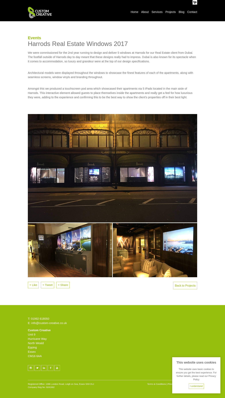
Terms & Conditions (156, 384)
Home (134, 12)
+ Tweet (47, 285)
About (145, 12)
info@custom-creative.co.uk (49, 323)
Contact (192, 12)
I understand (196, 386)
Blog (181, 12)
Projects (170, 12)
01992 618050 (40, 318)
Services (157, 12)
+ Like (33, 285)
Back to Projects (185, 285)
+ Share (63, 285)
